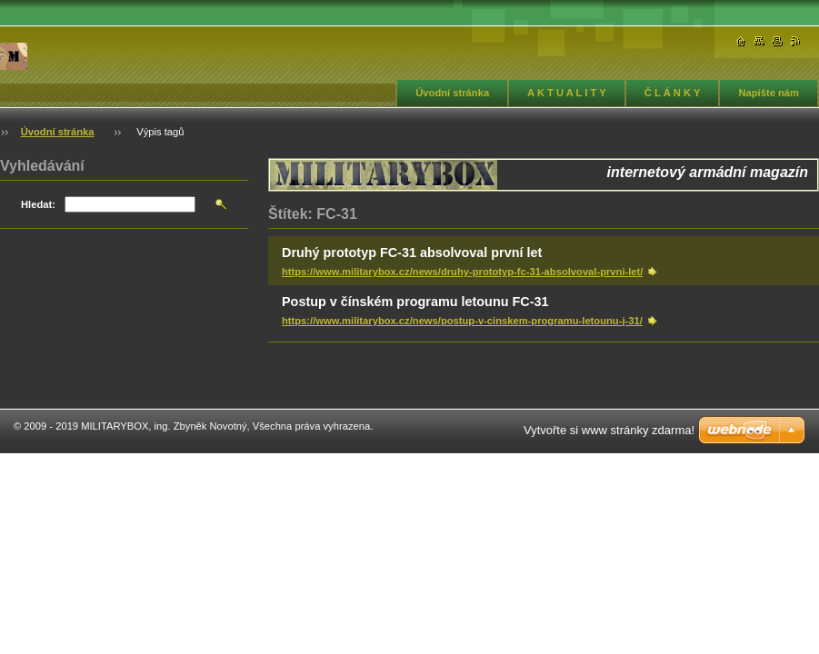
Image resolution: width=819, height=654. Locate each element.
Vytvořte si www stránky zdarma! (609, 430)
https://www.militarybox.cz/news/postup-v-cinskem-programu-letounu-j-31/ (462, 320)
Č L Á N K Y (672, 92)
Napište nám (768, 92)
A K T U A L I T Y (566, 92)
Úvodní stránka (452, 92)
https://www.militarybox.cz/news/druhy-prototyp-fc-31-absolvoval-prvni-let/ (462, 271)
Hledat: (38, 204)
